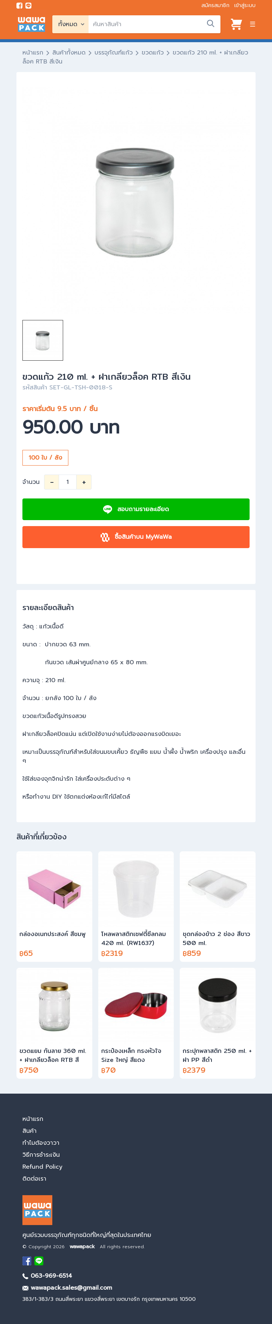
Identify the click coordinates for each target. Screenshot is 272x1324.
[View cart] (236, 24)
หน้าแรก (32, 52)
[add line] (28, 6)
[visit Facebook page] (19, 6)
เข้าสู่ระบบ (245, 5)
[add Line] (38, 1260)
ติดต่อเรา (34, 1178)
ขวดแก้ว (153, 52)
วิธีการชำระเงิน (41, 1154)
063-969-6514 (47, 1275)
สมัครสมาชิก (215, 5)
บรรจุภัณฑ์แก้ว (114, 52)
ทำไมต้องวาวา (40, 1142)
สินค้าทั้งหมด (69, 52)
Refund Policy (42, 1166)
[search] (154, 24)
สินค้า (29, 1130)
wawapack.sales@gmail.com (67, 1287)
